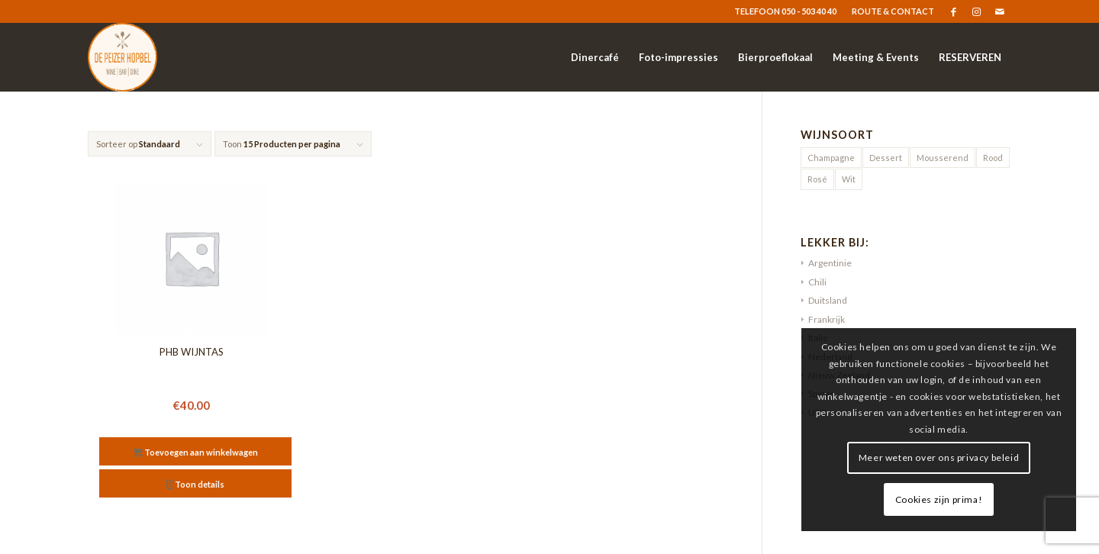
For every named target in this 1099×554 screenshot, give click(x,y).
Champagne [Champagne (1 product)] (831, 158)
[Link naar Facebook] (954, 11)
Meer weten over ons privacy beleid (939, 457)
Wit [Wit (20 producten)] (849, 179)
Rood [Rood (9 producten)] (993, 158)
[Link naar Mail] (999, 11)
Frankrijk (826, 319)
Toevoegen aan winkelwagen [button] (195, 453)
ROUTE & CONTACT (893, 11)
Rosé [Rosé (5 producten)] (817, 179)
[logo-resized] (122, 57)
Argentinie (830, 263)
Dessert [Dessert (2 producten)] (885, 158)
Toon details (195, 485)
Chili (817, 282)
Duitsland (827, 300)
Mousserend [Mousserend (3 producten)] (942, 158)
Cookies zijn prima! (938, 499)
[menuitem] (889, 11)
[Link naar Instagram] (976, 11)
